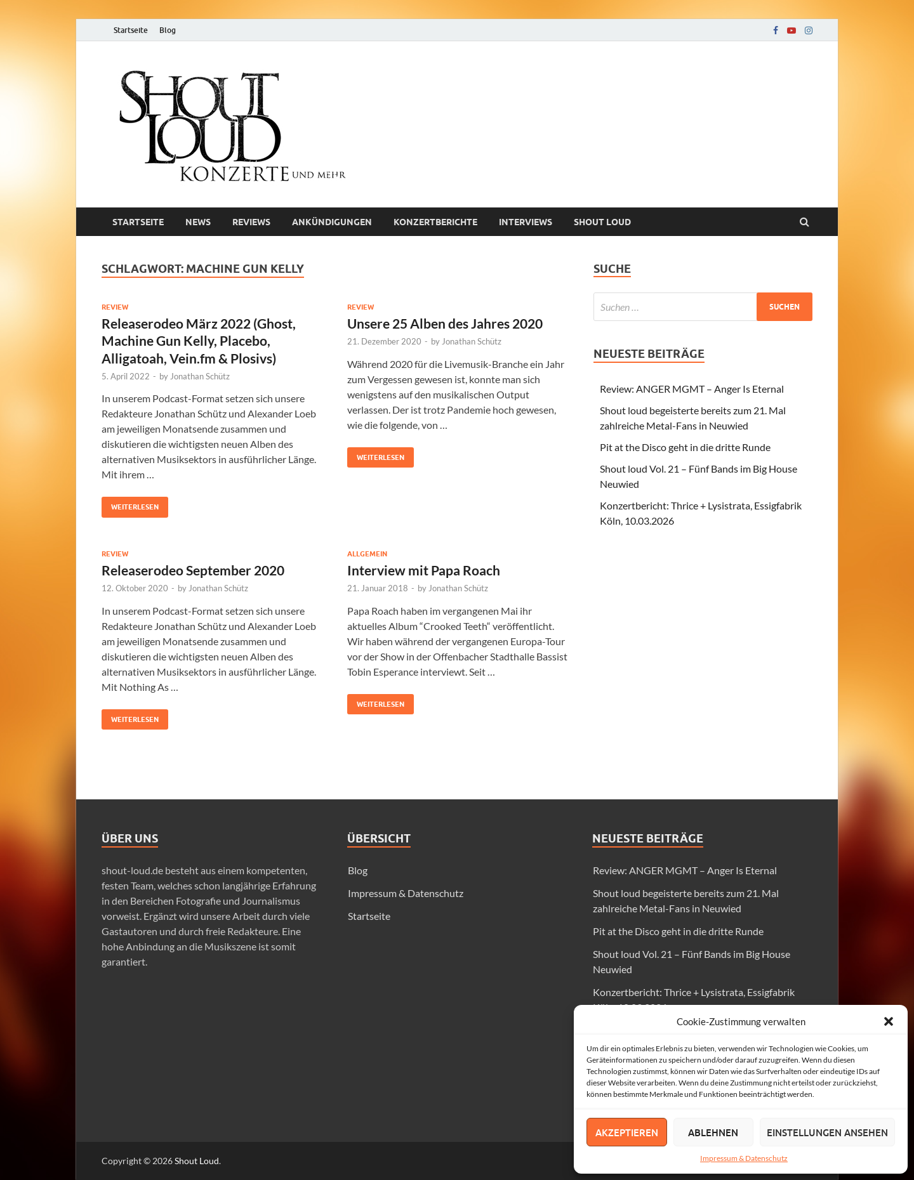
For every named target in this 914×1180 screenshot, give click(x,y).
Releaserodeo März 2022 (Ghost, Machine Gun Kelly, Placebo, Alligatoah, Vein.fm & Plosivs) (199, 340)
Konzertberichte (435, 222)
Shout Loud (197, 1160)
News (198, 222)
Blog (167, 30)
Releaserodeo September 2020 (193, 570)
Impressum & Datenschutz (744, 1158)
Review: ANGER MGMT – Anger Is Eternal (692, 389)
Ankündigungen (332, 222)
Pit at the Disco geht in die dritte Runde (685, 447)
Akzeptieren (626, 1132)
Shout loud (602, 222)
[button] (888, 1021)
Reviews (251, 222)
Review (115, 307)
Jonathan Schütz (200, 376)
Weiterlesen (130, 504)
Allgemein (367, 553)
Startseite (131, 30)
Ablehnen (713, 1132)
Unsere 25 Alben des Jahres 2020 (445, 323)
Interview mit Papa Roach (423, 570)
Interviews (525, 222)
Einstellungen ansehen (827, 1132)
